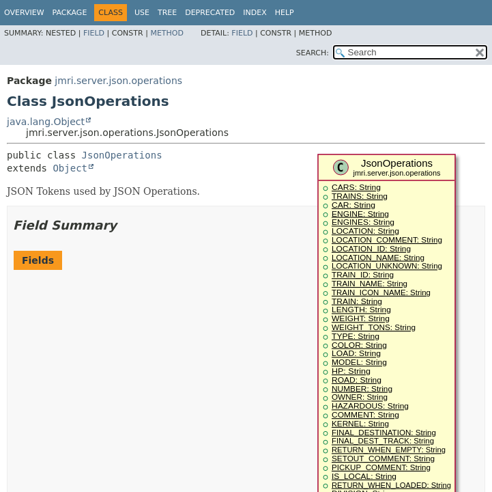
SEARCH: (312, 53)
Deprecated (210, 12)
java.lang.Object (46, 121)
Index (254, 12)
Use (141, 12)
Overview (24, 12)
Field (93, 33)
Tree (167, 12)
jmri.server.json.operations (118, 80)
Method (167, 33)
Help (284, 12)
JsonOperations (122, 155)
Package (70, 12)
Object (70, 168)
